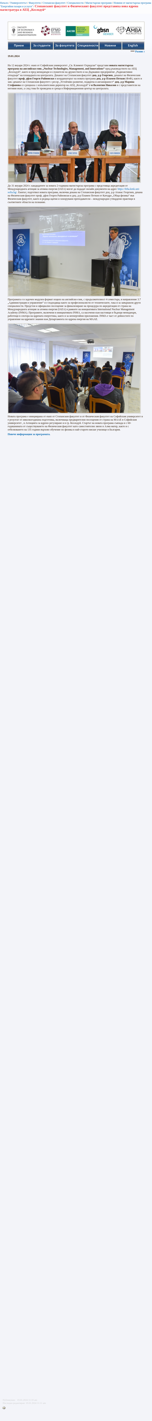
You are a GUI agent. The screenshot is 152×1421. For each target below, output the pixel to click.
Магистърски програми (98, 2)
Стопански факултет (54, 2)
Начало (4, 2)
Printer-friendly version (5, 1408)
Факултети (35, 2)
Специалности (75, 2)
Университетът (18, 2)
